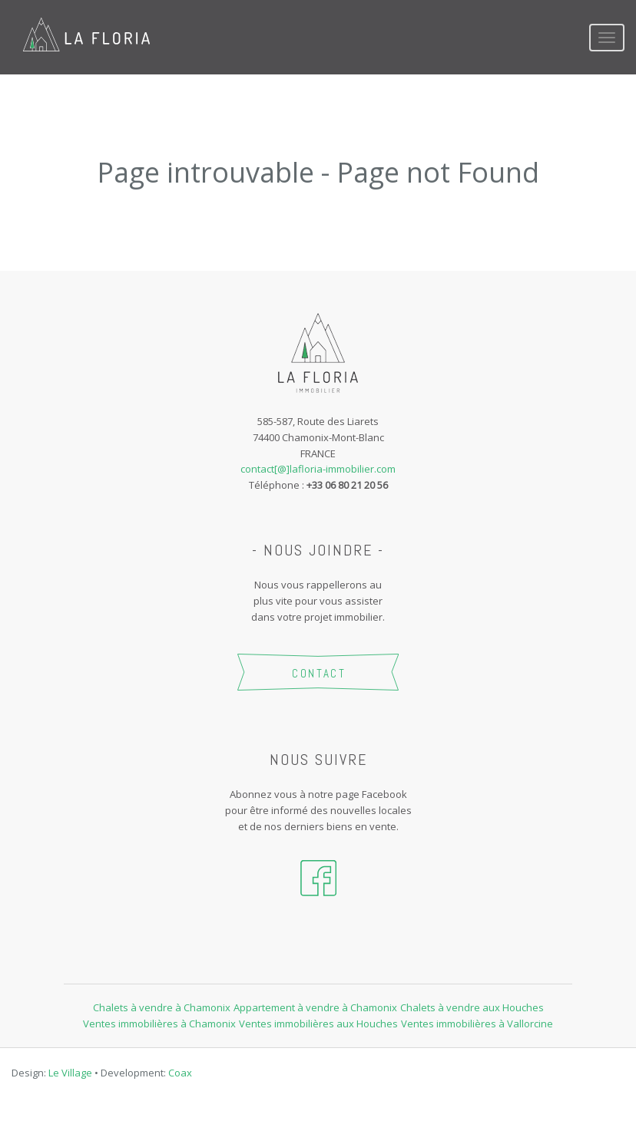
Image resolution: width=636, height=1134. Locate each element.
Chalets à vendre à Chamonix (161, 1007)
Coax (180, 1073)
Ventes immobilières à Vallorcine (477, 1023)
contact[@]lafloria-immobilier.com (318, 469)
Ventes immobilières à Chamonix (159, 1023)
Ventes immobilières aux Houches (318, 1023)
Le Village (70, 1073)
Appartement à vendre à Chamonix (315, 1007)
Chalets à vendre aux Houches (472, 1007)
